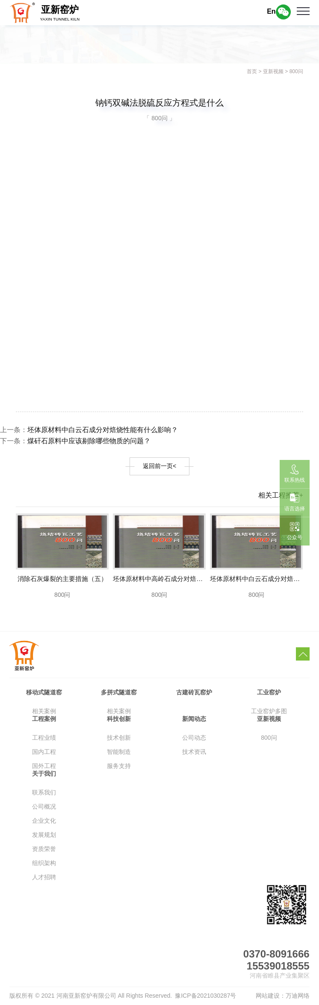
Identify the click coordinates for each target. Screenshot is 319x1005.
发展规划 (44, 834)
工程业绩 (44, 737)
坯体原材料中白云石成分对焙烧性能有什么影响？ (102, 429)
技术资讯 (194, 751)
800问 (296, 71)
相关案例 (44, 711)
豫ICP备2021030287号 (205, 995)
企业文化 (44, 820)
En (271, 11)
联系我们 (44, 792)
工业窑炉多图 (269, 711)
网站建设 (268, 995)
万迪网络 (298, 995)
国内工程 (44, 751)
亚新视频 (273, 71)
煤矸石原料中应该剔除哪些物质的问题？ (89, 441)
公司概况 (44, 806)
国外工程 (44, 765)
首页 (252, 71)
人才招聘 (44, 877)
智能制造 (119, 751)
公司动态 (194, 737)
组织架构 (44, 863)
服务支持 (119, 765)
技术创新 (119, 737)
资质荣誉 (44, 848)
